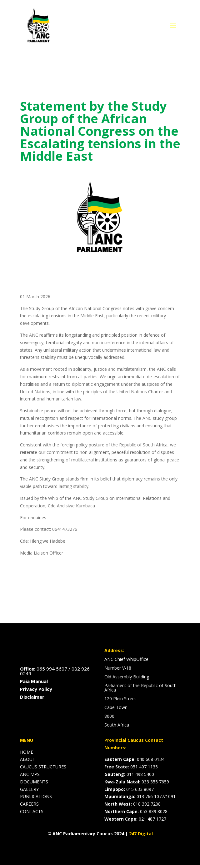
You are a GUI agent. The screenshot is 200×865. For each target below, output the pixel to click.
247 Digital (141, 834)
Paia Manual (34, 681)
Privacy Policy (36, 689)
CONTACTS (31, 811)
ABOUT (27, 759)
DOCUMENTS (34, 782)
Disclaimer (32, 697)
